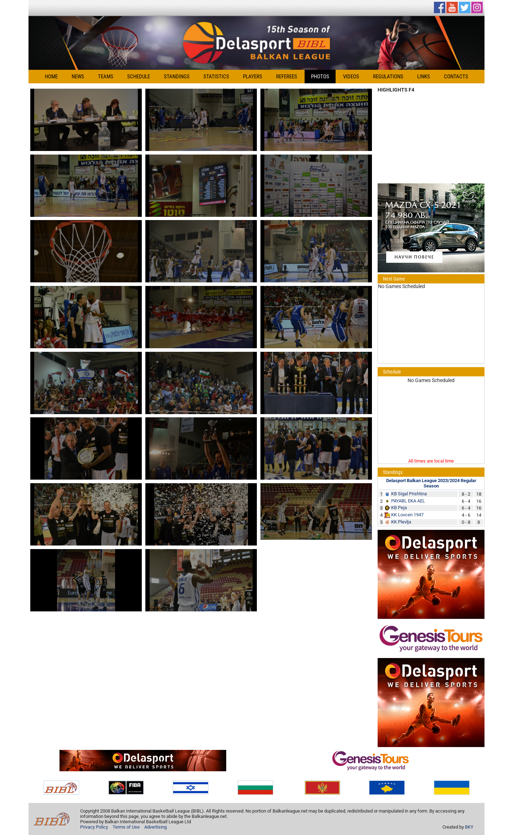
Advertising (155, 827)
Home (51, 76)
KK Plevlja (401, 522)
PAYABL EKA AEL (408, 500)
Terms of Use (126, 827)
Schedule (138, 76)
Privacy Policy (94, 827)
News (78, 76)
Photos (320, 76)
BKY (469, 827)
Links (423, 76)
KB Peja (399, 507)
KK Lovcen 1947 (407, 514)
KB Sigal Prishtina (409, 493)
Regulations (388, 76)
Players (252, 76)
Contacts (456, 76)
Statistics (216, 76)
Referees (286, 76)
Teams (105, 76)
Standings (177, 76)
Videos (351, 76)
